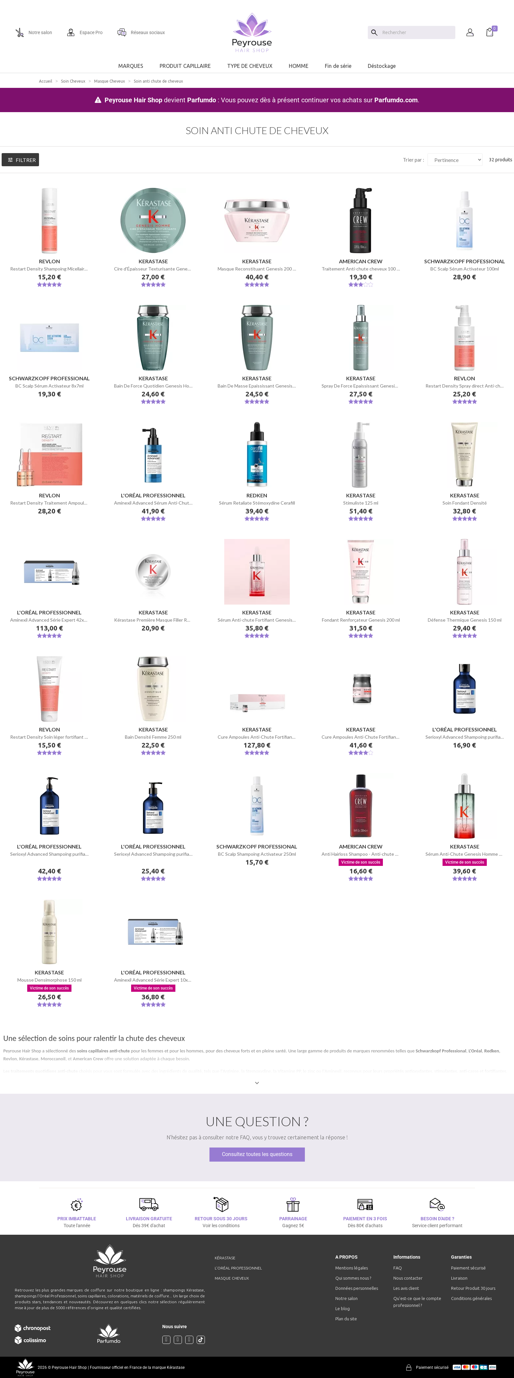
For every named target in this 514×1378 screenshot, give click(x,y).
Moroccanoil (53, 1059)
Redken (491, 1051)
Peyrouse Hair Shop (133, 100)
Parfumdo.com (396, 100)
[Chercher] (417, 32)
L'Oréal (475, 1051)
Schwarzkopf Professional (441, 1051)
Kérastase (28, 1059)
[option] (257, 2)
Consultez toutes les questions (257, 1154)
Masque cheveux (232, 1278)
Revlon (10, 1059)
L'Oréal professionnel (238, 1268)
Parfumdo (201, 100)
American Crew (88, 1059)
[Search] (374, 32)
